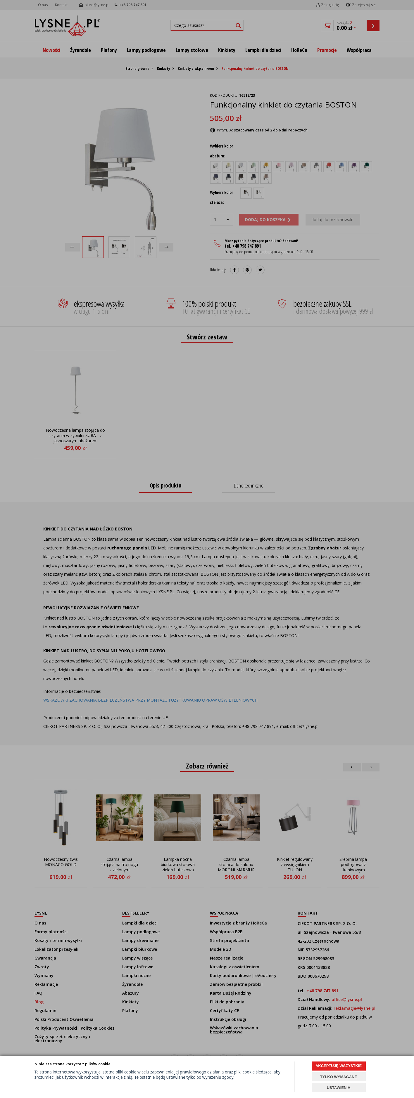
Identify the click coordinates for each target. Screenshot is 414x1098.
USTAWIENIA (339, 1087)
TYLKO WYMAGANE (338, 1077)
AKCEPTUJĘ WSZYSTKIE (338, 1066)
